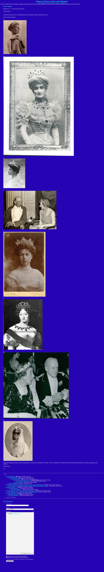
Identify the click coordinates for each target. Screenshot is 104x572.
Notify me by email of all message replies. (16, 564)
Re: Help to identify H (11, 493)
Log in (13, 513)
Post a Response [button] (42, 3)
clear (36, 511)
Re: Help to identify (10, 476)
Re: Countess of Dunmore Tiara (21, 480)
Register (18, 513)
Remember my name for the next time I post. (17, 565)
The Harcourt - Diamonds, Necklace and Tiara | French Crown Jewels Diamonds (25, 484)
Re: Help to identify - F (11, 487)
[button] (24, 561)
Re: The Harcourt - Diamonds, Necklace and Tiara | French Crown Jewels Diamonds (28, 486)
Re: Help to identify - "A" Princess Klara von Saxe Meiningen (20, 490)
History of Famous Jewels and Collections (56, 3)
